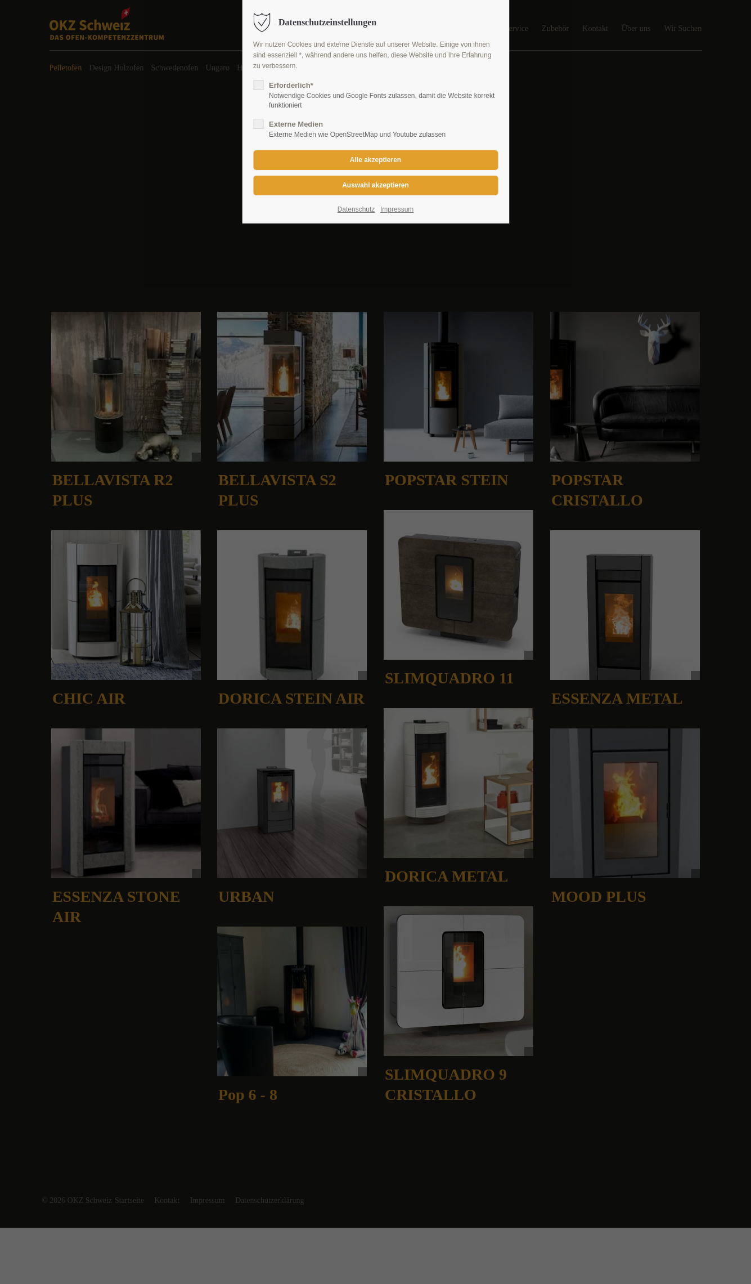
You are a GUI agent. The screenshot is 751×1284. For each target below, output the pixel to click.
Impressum (396, 209)
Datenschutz (356, 209)
